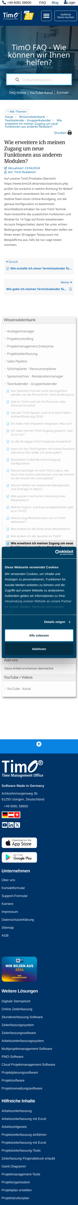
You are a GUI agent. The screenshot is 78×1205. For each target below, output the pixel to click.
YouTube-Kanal (41, 92)
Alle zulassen (39, 635)
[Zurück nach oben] (39, 744)
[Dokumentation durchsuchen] (17, 79)
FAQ (42, 3)
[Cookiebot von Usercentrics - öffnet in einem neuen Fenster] (55, 552)
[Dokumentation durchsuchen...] (39, 79)
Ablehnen (39, 649)
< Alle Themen (17, 112)
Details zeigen (54, 622)
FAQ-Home (17, 92)
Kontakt (63, 92)
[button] (46, 16)
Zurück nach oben (39, 749)
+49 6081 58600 (19, 3)
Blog (55, 3)
